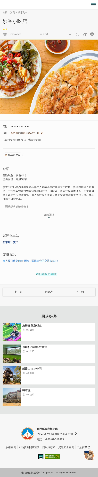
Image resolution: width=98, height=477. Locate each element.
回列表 (49, 291)
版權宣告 (11, 447)
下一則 (80, 291)
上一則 (18, 291)
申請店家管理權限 (47, 274)
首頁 (5, 12)
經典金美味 (14, 155)
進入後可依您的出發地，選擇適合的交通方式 (29, 260)
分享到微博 (85, 34)
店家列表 (22, 12)
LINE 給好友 (92, 34)
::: (1, 1)
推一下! (77, 34)
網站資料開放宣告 (29, 447)
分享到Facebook (70, 34)
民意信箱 (83, 447)
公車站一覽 (9, 242)
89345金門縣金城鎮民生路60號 (57, 434)
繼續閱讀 (49, 214)
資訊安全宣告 (66, 447)
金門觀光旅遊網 (49, 4)
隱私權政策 (49, 447)
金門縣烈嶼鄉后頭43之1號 (25, 133)
